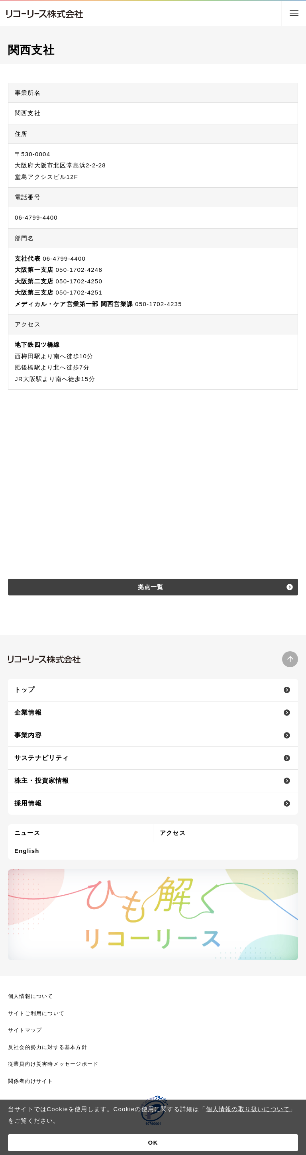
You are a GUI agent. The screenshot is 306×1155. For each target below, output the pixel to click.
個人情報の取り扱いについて (248, 1109)
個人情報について (30, 996)
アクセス (173, 832)
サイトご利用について (36, 1013)
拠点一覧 (151, 586)
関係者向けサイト (30, 1081)
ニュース (27, 832)
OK (153, 1142)
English (26, 850)
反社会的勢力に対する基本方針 (47, 1047)
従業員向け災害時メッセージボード (53, 1064)
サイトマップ (25, 1030)
